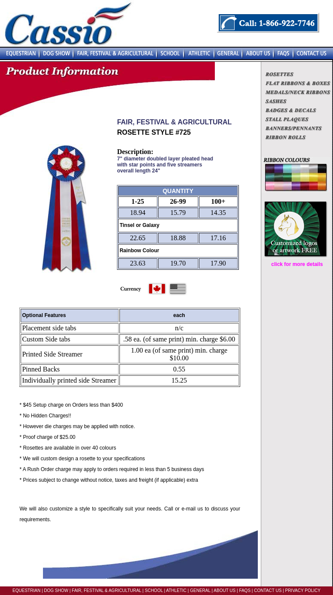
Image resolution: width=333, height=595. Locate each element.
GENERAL (199, 590)
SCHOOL (154, 590)
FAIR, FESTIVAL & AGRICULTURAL (106, 590)
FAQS (245, 590)
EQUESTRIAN (26, 590)
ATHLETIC (176, 590)
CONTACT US (267, 590)
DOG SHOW (55, 590)
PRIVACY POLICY (302, 590)
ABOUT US (224, 590)
